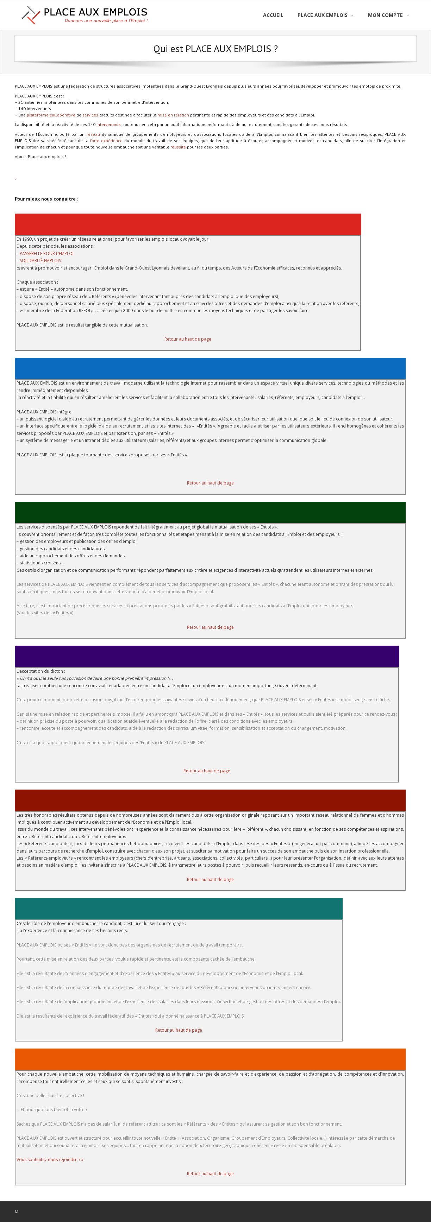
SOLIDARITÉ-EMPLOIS (40, 261)
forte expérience (106, 140)
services (90, 115)
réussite (178, 147)
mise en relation (173, 115)
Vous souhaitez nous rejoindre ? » (50, 1160)
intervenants (108, 124)
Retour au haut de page (187, 339)
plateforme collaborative (51, 115)
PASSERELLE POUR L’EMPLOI (47, 254)
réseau (94, 134)
